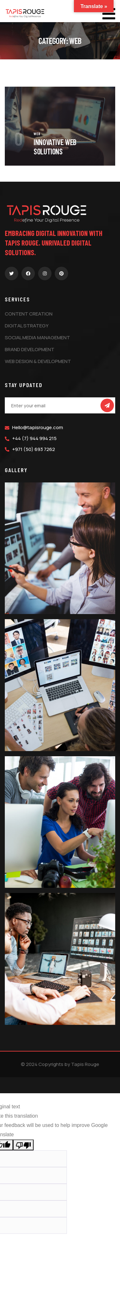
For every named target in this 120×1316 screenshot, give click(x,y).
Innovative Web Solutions (55, 146)
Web (37, 133)
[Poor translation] (23, 1145)
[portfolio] (60, 91)
